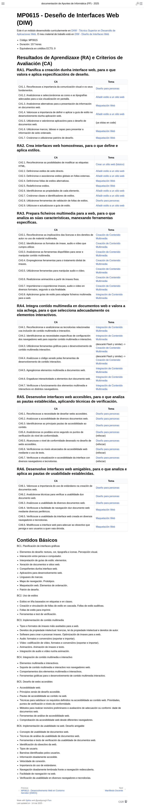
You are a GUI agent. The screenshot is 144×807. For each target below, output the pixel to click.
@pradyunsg (40, 800)
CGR (123, 801)
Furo (49, 800)
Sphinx (28, 800)
